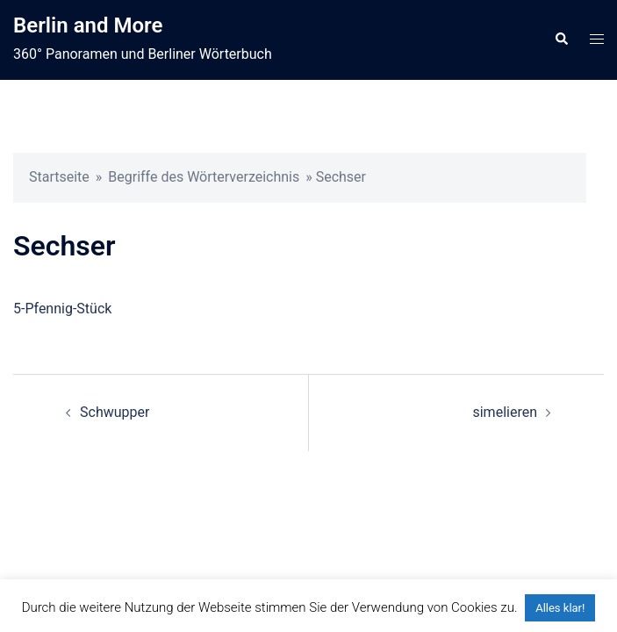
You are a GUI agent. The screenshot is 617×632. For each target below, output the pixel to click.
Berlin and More (87, 25)
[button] (561, 39)
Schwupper (114, 412)
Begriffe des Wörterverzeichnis (203, 177)
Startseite (59, 177)
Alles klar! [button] (560, 607)
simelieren (504, 412)
